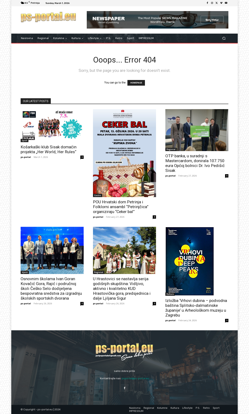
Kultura (170, 294)
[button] (223, 38)
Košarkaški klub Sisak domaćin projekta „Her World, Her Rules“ (48, 149)
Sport (24, 140)
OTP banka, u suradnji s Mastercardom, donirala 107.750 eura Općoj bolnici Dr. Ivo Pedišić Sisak (195, 163)
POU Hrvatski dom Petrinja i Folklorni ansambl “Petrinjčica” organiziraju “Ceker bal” (120, 207)
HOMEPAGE (136, 83)
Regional (171, 149)
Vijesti (25, 272)
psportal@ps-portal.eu (135, 378)
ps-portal (26, 157)
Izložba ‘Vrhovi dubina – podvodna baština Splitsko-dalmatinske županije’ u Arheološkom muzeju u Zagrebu (196, 307)
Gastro (97, 195)
